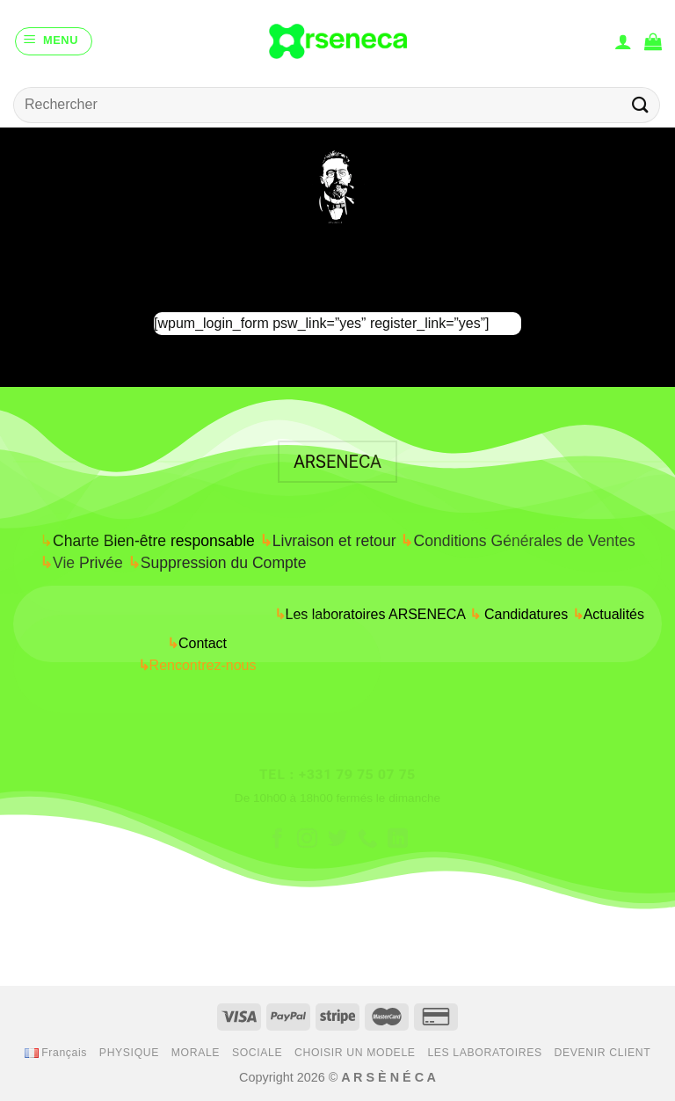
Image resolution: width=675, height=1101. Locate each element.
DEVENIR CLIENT (603, 1052)
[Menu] (53, 41)
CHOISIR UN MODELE (355, 1052)
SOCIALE (257, 1052)
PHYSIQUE (129, 1052)
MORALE (195, 1052)
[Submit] (640, 105)
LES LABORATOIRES (484, 1052)
